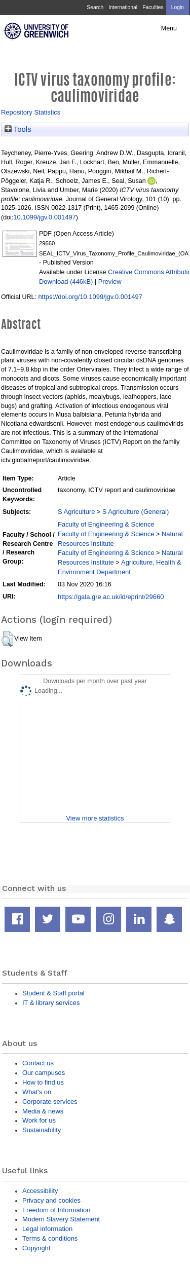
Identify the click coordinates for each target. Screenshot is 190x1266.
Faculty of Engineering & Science (106, 524)
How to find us (43, 1082)
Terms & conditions (50, 1238)
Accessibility (40, 1191)
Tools (18, 129)
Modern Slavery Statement (61, 1219)
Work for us (39, 1120)
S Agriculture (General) (135, 511)
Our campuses (43, 1072)
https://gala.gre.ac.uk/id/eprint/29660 (111, 597)
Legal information (47, 1229)
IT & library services (51, 1003)
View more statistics (95, 818)
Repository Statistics (30, 112)
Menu (169, 28)
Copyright (36, 1248)
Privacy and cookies (51, 1200)
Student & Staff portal (53, 993)
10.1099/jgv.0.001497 (44, 217)
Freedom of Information (56, 1210)
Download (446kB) (66, 281)
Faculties (152, 7)
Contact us (38, 1063)
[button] (7, 639)
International (122, 7)
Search (95, 7)
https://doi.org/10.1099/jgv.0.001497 (90, 297)
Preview (110, 281)
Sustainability (41, 1130)
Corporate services (50, 1101)
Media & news (42, 1111)
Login (177, 7)
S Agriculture (76, 511)
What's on (36, 1092)
